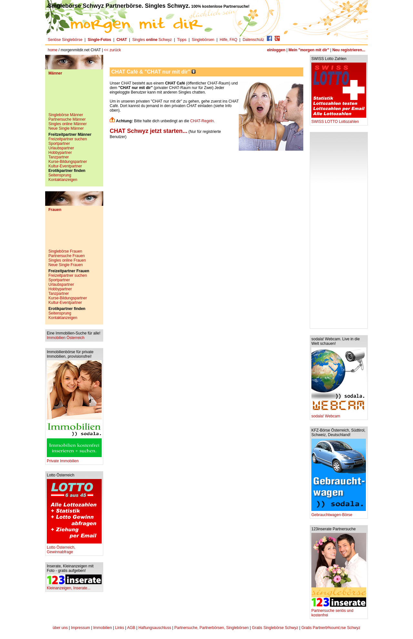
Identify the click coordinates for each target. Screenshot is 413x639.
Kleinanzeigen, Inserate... (74, 586)
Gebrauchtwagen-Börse (338, 513)
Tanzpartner (58, 157)
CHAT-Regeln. (202, 121)
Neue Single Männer (66, 128)
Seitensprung (59, 175)
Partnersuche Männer (67, 119)
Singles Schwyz (152, 39)
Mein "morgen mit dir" (308, 50)
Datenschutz (253, 39)
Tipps (181, 39)
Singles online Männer (67, 124)
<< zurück (112, 50)
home (52, 50)
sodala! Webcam (338, 414)
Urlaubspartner (61, 148)
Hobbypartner (60, 152)
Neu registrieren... (348, 50)
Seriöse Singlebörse (65, 39)
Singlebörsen (203, 39)
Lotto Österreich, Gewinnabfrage (74, 548)
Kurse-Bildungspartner (67, 161)
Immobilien (102, 627)
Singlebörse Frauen (65, 251)
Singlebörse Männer (65, 115)
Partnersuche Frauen (66, 256)
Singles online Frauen (67, 260)
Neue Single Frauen (65, 265)
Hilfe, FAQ (228, 39)
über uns (60, 627)
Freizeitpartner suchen (67, 139)
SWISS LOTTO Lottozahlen (338, 120)
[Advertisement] (74, 96)
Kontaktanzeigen (62, 179)
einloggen (276, 50)
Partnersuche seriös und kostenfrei (338, 611)
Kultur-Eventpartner (65, 166)
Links (119, 627)
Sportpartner (59, 143)
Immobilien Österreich (66, 337)
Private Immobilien (74, 459)
